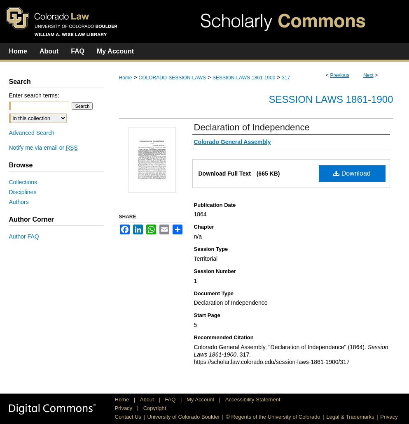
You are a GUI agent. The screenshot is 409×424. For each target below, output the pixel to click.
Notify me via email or (43, 147)
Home (125, 78)
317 (286, 78)
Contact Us (128, 417)
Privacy (124, 408)
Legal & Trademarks (350, 417)
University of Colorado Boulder (183, 417)
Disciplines (23, 192)
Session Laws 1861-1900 (331, 99)
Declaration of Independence (252, 127)
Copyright (154, 408)
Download (352, 173)
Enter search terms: (34, 95)
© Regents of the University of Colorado (273, 417)
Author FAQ (24, 236)
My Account (201, 399)
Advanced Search (32, 133)
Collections (23, 182)
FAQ (171, 399)
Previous (339, 75)
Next (368, 75)
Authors (19, 202)
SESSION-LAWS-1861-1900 (244, 78)
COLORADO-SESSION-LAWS (172, 78)
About (148, 399)
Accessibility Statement (252, 399)
